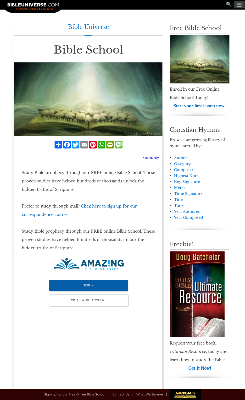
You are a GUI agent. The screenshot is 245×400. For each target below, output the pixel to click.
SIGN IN (88, 285)
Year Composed (188, 217)
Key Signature (187, 181)
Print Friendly (150, 157)
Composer (183, 169)
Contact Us (120, 394)
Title (178, 199)
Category (182, 163)
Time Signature (188, 193)
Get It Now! (199, 368)
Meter (179, 187)
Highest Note (186, 175)
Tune (179, 205)
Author (180, 157)
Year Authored (187, 211)
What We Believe (149, 394)
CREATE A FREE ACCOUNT (88, 300)
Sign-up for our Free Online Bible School (74, 394)
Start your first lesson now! (199, 106)
